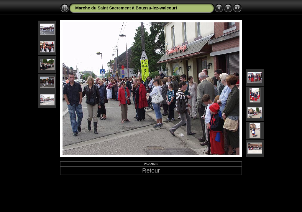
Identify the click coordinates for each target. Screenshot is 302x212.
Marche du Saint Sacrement (103, 8)
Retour (151, 170)
